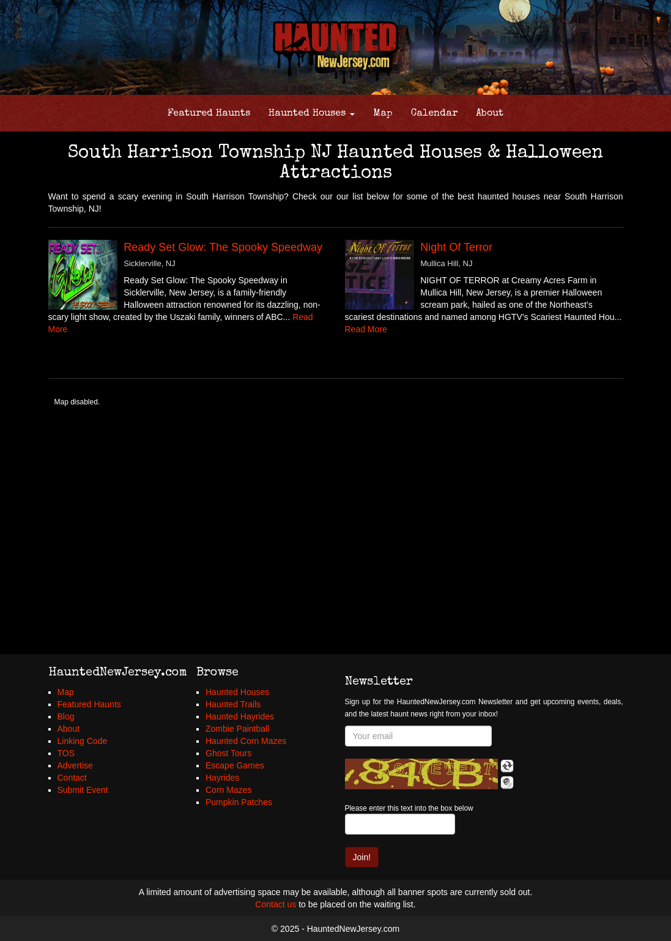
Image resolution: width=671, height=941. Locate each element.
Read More (366, 329)
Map (383, 114)
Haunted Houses (312, 114)
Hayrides (222, 778)
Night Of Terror (456, 247)
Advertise (75, 765)
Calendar (434, 114)
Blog (66, 716)
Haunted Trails (233, 704)
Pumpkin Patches (239, 802)
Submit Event (82, 790)
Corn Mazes (228, 790)
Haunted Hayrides (240, 716)
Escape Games (235, 765)
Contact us (275, 904)
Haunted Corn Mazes (246, 741)
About (489, 114)
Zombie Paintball (237, 729)
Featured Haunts (209, 114)
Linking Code (82, 741)
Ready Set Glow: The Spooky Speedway (223, 247)
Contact (72, 778)
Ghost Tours (228, 753)
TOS (66, 753)
